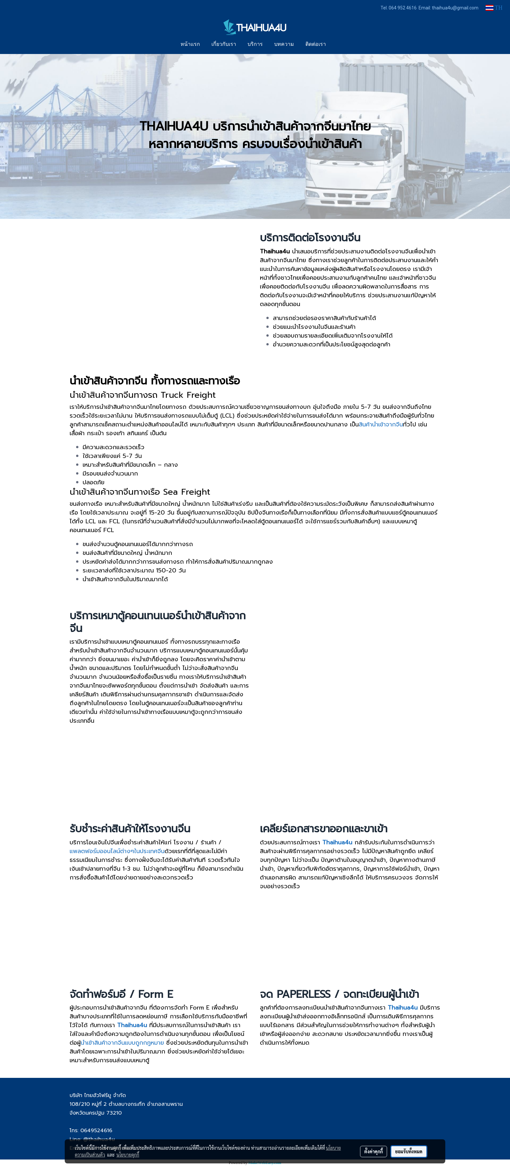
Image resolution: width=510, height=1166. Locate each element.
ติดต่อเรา (315, 44)
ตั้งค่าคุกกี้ (373, 1151)
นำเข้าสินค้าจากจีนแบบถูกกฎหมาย (122, 1042)
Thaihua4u (403, 1007)
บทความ (284, 44)
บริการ (255, 44)
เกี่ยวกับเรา (223, 44)
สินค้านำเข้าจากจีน (381, 424)
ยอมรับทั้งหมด (409, 1151)
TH (494, 8)
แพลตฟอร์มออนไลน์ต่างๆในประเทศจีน (117, 851)
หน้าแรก (190, 44)
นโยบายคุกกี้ (127, 1155)
